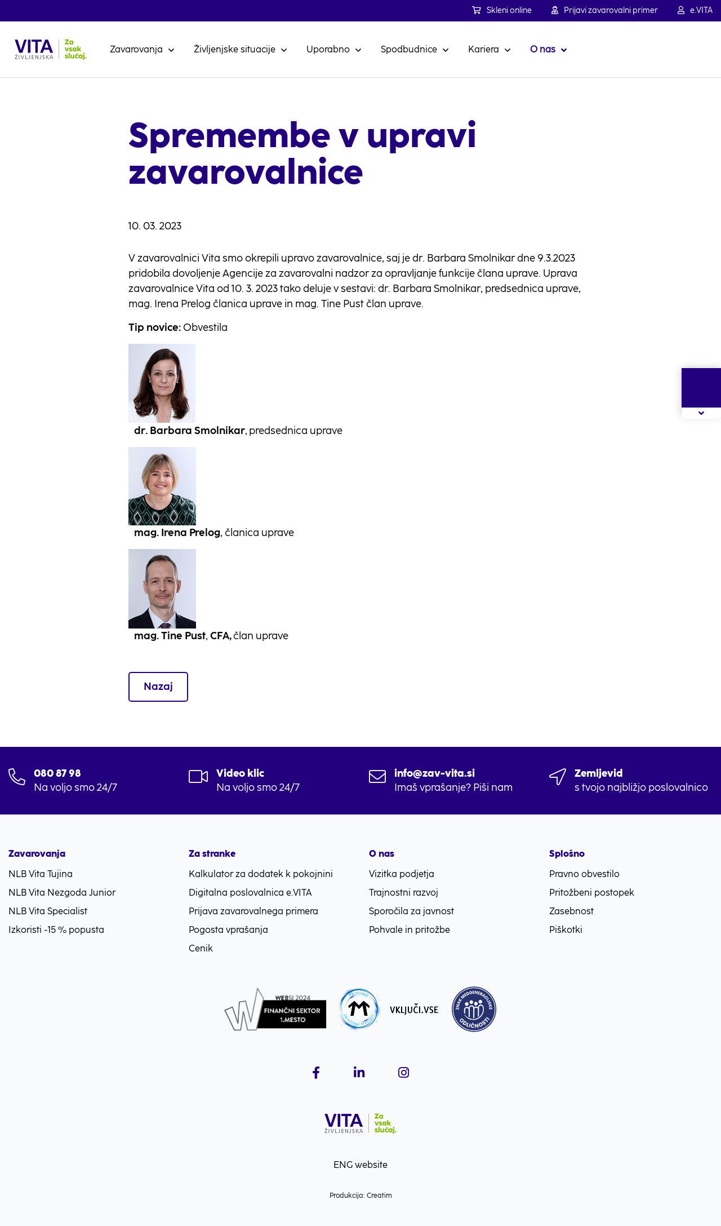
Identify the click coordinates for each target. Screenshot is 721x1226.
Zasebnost (571, 911)
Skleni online (502, 10)
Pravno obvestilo (584, 874)
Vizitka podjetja (401, 874)
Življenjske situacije (234, 49)
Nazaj (158, 686)
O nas (542, 49)
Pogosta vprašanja (228, 929)
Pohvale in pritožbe (409, 929)
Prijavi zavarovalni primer (604, 10)
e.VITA (695, 10)
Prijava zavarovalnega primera (253, 911)
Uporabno (328, 49)
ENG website (360, 1164)
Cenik (201, 948)
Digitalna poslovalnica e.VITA (250, 892)
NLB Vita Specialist (47, 911)
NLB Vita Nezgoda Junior (61, 892)
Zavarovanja (136, 49)
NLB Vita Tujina (40, 874)
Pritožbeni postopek (591, 892)
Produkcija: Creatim (361, 1196)
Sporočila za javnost (411, 911)
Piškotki (565, 929)
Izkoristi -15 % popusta (56, 929)
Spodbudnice (409, 49)
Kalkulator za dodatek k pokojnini (261, 874)
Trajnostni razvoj (403, 892)
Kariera (483, 49)
